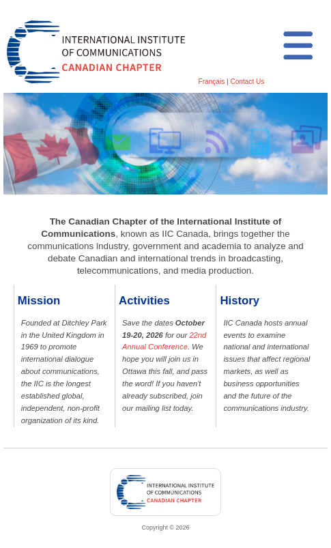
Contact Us (247, 81)
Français (212, 81)
